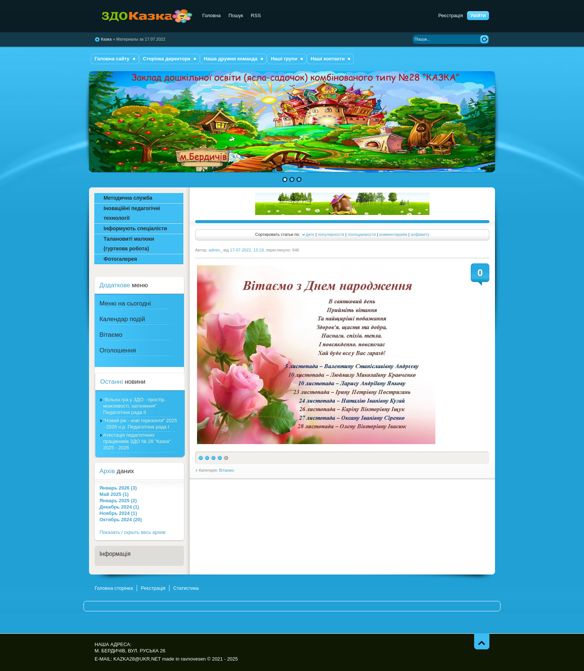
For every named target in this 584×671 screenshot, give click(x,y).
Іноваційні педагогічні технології (132, 213)
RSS (256, 15)
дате (310, 234)
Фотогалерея (120, 259)
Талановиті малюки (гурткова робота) (129, 243)
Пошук (235, 15)
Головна (211, 15)
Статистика (186, 588)
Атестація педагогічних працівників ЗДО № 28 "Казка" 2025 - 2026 (137, 441)
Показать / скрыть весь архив (132, 532)
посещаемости (361, 234)
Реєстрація (450, 15)
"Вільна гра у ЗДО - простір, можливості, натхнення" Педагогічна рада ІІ (134, 406)
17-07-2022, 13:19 (247, 250)
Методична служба (128, 198)
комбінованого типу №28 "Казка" (144, 17)
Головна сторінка (114, 588)
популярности (331, 234)
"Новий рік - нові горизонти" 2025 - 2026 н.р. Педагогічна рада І (140, 424)
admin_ (215, 250)
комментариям (393, 234)
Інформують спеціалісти (135, 228)
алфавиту (419, 234)
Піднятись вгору (481, 641)
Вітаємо (226, 470)
